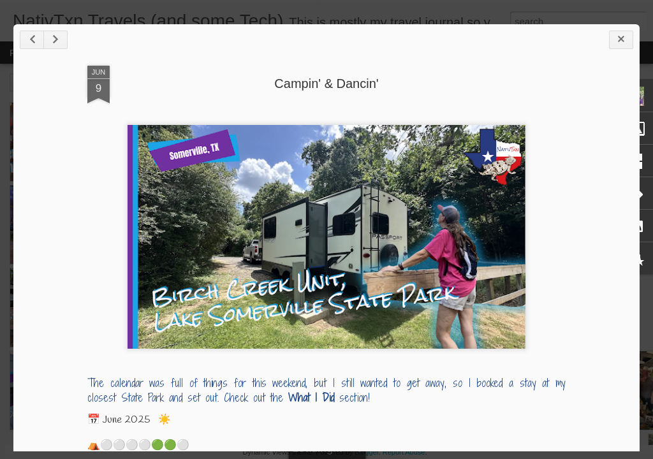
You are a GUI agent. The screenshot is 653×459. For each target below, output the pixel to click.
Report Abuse (404, 452)
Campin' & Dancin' (326, 83)
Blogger (366, 452)
